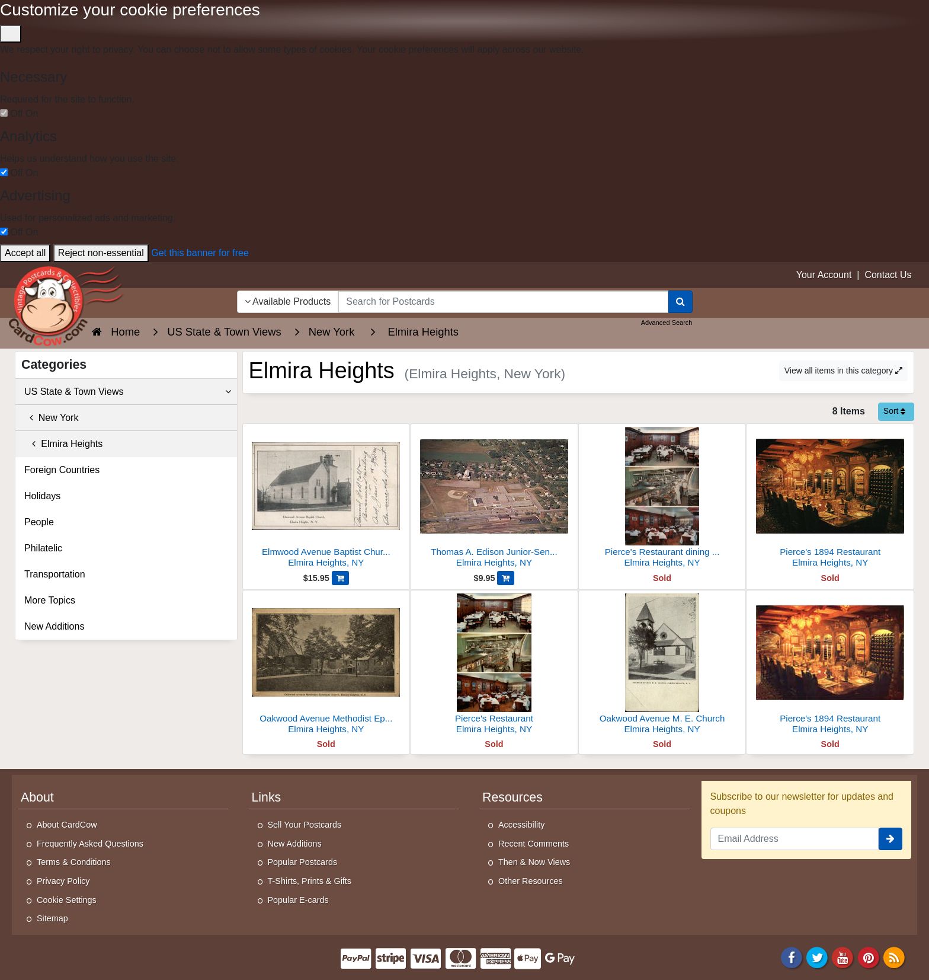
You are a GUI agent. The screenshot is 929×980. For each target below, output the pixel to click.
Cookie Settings (67, 900)
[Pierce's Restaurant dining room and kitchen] (662, 499)
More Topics (49, 600)
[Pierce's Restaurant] (494, 665)
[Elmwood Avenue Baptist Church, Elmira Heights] (326, 499)
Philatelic (43, 548)
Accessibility (521, 824)
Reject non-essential (101, 253)
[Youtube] (843, 956)
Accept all (25, 253)
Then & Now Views (534, 862)
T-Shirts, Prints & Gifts (310, 881)
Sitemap (52, 918)
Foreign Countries (62, 470)
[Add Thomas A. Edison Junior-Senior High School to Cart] (505, 578)
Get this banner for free (200, 253)
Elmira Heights (63, 444)
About (37, 797)
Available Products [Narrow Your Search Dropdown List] (288, 301)
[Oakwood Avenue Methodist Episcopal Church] (326, 665)
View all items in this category (843, 370)
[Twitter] (817, 956)
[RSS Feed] (894, 956)
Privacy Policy (63, 881)
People (39, 522)
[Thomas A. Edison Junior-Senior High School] (494, 499)
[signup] (890, 839)
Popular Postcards (303, 862)
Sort (894, 411)
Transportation (54, 574)
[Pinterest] (868, 956)
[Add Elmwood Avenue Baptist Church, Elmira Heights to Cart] (340, 578)
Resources (512, 797)
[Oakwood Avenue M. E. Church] (662, 665)
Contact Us (887, 275)
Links (266, 797)
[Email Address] (794, 839)
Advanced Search (667, 322)
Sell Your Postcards (305, 824)
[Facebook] (791, 956)
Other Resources (530, 881)
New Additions (54, 626)
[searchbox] (503, 302)
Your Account (824, 275)
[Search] (680, 302)
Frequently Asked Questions (90, 843)
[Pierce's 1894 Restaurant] (830, 499)
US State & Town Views (127, 392)
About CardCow (67, 824)
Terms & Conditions (74, 862)
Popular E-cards (298, 900)
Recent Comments (533, 843)
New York (51, 418)
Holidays (42, 496)
